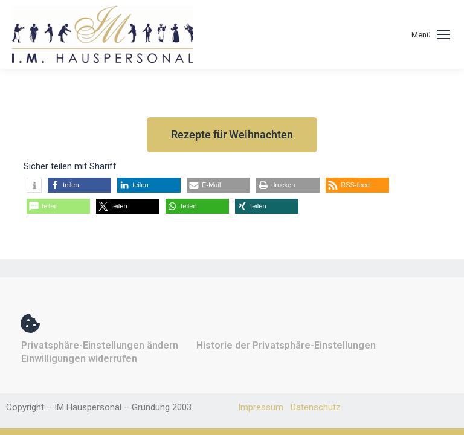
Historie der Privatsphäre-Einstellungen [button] (286, 345)
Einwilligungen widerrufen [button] (79, 358)
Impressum (260, 407)
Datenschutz (316, 407)
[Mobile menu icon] (431, 35)
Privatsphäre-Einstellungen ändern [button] (99, 345)
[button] (34, 185)
